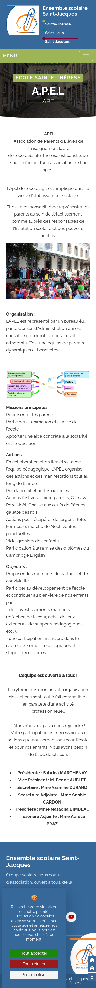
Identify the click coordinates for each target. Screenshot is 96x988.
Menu (10, 56)
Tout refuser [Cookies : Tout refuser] (34, 964)
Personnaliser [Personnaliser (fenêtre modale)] (34, 974)
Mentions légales (66, 983)
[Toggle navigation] (86, 56)
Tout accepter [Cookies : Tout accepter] (34, 953)
